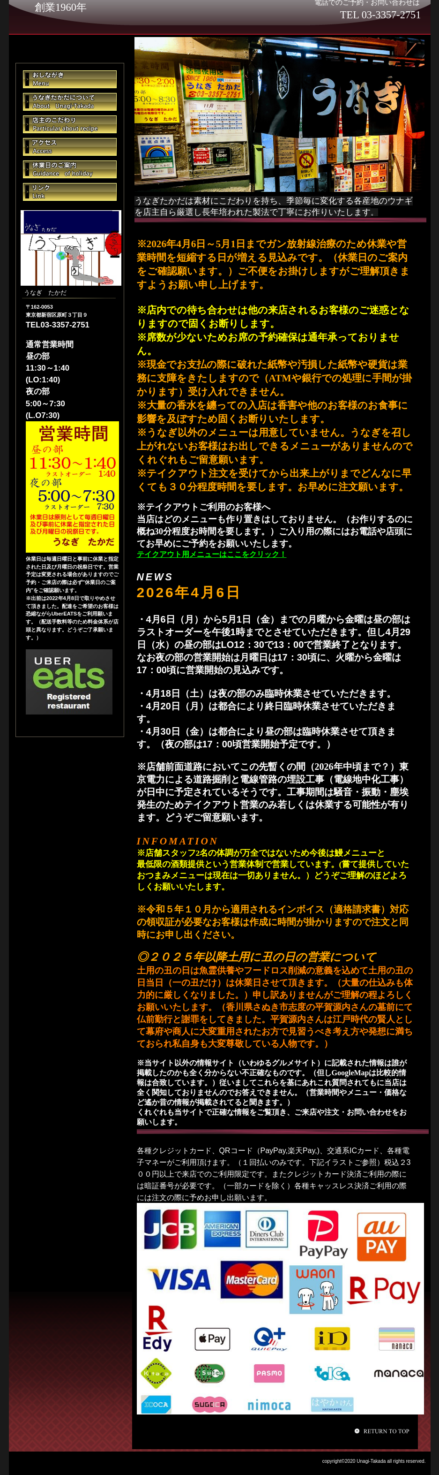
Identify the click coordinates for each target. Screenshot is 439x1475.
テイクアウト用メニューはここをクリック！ (212, 554)
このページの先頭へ (383, 1431)
